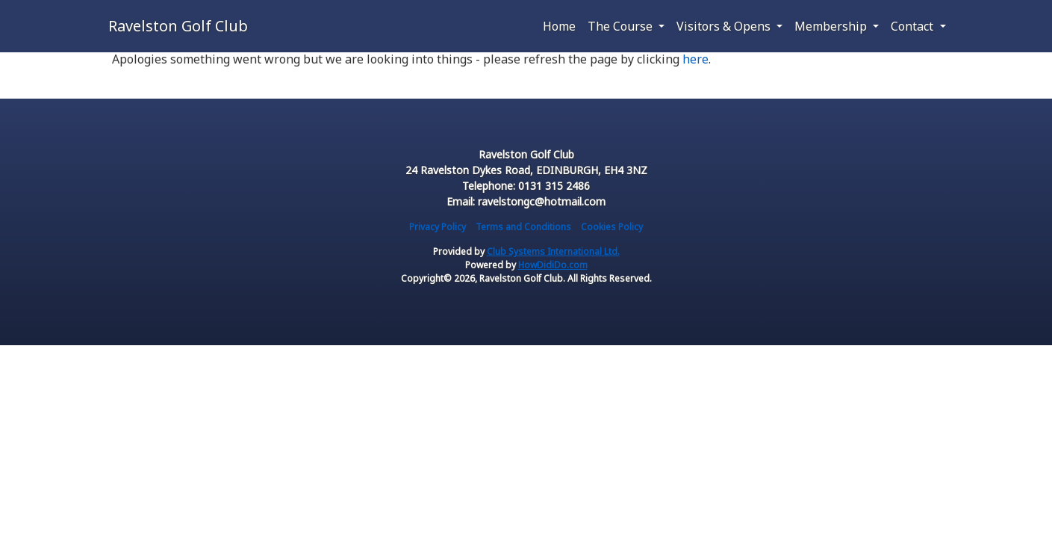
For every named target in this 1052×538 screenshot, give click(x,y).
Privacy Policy (437, 226)
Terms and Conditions (523, 226)
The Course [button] (622, 26)
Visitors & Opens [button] (725, 26)
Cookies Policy (612, 226)
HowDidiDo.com (553, 265)
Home (559, 26)
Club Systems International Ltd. (553, 251)
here (695, 59)
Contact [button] (913, 26)
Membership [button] (832, 26)
